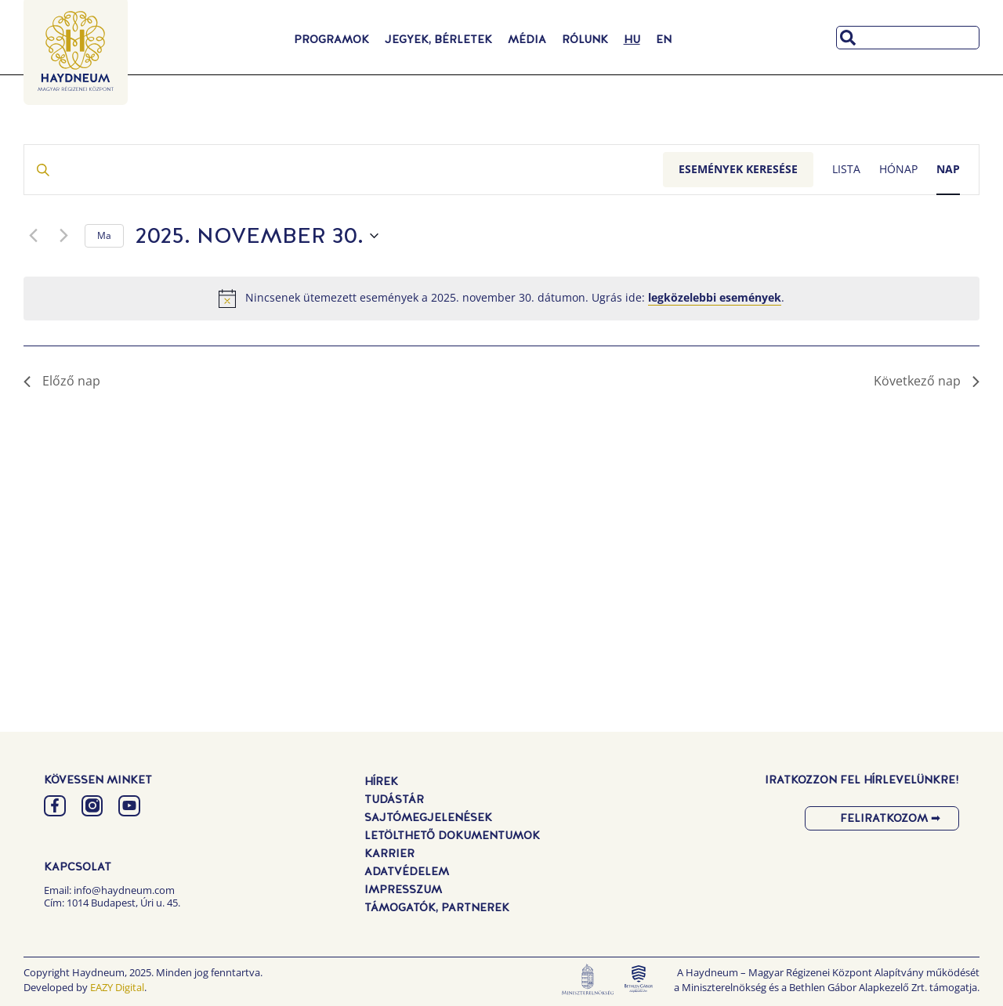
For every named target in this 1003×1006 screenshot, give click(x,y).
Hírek (381, 781)
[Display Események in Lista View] (846, 169)
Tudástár (394, 799)
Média (527, 39)
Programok (331, 39)
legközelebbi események (714, 297)
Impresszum (403, 889)
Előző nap (62, 380)
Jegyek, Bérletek (438, 39)
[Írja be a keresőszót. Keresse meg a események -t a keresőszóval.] (343, 169)
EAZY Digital (117, 987)
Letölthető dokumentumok (452, 835)
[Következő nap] (63, 235)
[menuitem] (632, 39)
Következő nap (926, 380)
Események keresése (738, 168)
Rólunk (585, 39)
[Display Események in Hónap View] (898, 169)
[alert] (501, 298)
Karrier (389, 853)
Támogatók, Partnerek (436, 907)
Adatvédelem (406, 871)
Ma (104, 235)
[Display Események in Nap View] (948, 169)
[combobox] (907, 37)
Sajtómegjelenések (428, 817)
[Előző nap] (33, 235)
